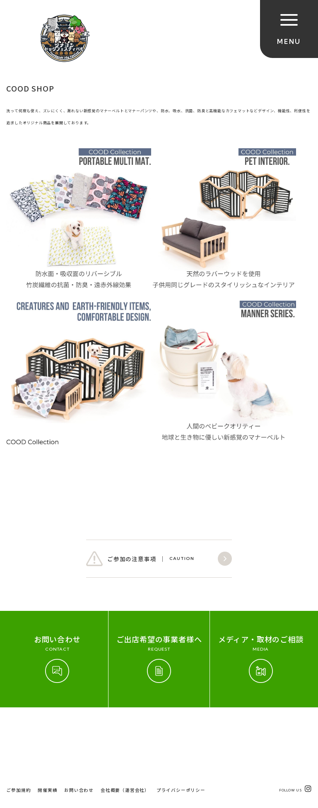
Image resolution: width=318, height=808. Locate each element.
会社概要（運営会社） (125, 731)
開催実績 (47, 731)
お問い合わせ (79, 731)
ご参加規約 (18, 731)
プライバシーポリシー (181, 731)
